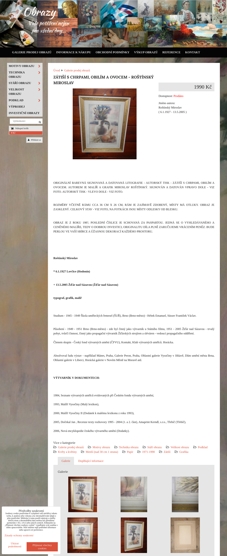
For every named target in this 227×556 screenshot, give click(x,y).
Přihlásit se (34, 140)
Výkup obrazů (146, 52)
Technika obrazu (129, 447)
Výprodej (17, 106)
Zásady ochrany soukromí (19, 535)
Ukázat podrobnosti (14, 545)
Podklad (203, 447)
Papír (130, 452)
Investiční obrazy (24, 113)
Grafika (183, 452)
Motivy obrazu (101, 447)
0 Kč (13, 133)
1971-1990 (148, 452)
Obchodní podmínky (112, 52)
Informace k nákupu (73, 52)
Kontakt (192, 52)
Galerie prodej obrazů (32, 52)
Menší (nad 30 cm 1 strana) (102, 452)
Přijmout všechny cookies (42, 547)
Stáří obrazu (154, 447)
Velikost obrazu (180, 447)
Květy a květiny (67, 452)
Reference (171, 52)
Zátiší (167, 452)
